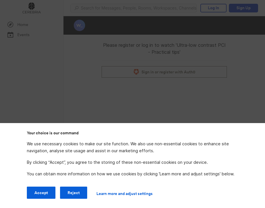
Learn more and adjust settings (124, 193)
